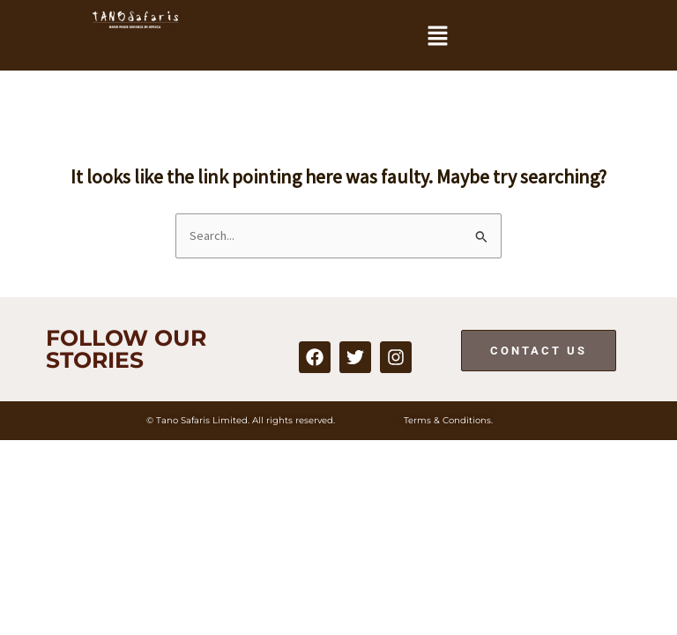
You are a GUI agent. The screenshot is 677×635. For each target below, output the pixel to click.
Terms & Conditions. (448, 420)
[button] (437, 37)
